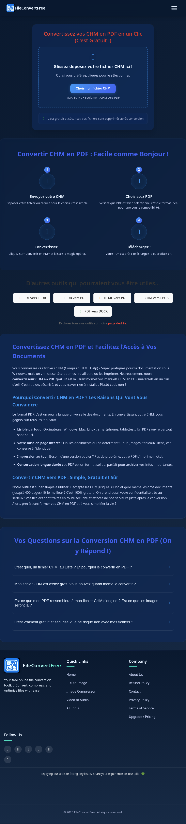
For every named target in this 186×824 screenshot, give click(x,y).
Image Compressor (81, 693)
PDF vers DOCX (93, 312)
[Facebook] (7, 750)
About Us (136, 676)
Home (71, 676)
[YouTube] (28, 750)
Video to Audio (77, 701)
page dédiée (117, 325)
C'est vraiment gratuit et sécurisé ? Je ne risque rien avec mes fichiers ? (93, 623)
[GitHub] (49, 750)
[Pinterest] (38, 750)
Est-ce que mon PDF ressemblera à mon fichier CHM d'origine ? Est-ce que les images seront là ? (93, 604)
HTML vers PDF (112, 299)
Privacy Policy (139, 701)
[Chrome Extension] (7, 761)
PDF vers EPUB (31, 299)
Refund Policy (139, 684)
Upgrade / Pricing (142, 718)
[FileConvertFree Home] (25, 8)
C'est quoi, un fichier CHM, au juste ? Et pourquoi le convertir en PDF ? (93, 568)
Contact (135, 693)
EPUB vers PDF (72, 299)
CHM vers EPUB (154, 299)
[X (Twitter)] (18, 750)
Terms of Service (141, 709)
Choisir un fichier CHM (93, 89)
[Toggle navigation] (174, 8)
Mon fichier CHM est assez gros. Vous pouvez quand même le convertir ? (93, 585)
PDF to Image (76, 684)
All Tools (72, 709)
